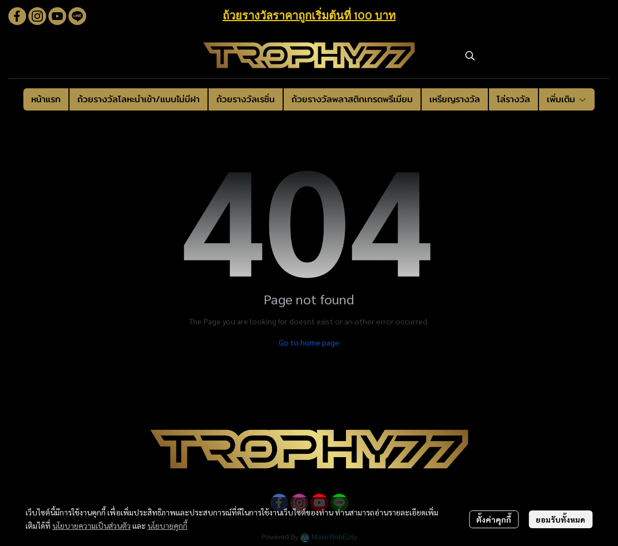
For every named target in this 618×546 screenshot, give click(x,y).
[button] (531, 55)
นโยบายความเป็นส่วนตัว (91, 525)
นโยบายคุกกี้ (167, 525)
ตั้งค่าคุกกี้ (493, 519)
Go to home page (309, 342)
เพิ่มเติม (567, 99)
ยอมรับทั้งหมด (560, 519)
